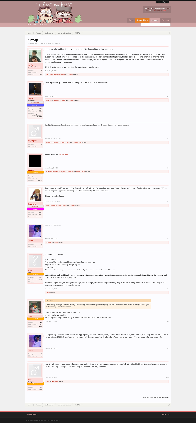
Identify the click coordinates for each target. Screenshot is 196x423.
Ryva (30, 380)
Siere (30, 316)
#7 (167, 289)
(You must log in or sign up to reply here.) (155, 397)
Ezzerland (62, 142)
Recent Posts (43, 24)
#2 (167, 96)
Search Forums (31, 24)
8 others (70, 74)
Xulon (30, 241)
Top (169, 414)
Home (131, 20)
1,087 (40, 109)
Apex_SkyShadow (58, 74)
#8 (167, 321)
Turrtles (64, 205)
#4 (167, 168)
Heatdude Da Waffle (59, 100)
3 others (72, 205)
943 (41, 387)
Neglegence (33, 141)
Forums (154, 20)
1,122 (40, 277)
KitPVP (38, 43)
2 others (71, 100)
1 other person (77, 142)
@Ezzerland (63, 154)
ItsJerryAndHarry (31, 414)
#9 (167, 348)
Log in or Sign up (162, 2)
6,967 (40, 212)
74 (41, 176)
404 (41, 322)
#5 (167, 202)
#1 (167, 71)
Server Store (142, 20)
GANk (56, 242)
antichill (31, 170)
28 (41, 70)
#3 (167, 138)
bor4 (51, 100)
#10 (167, 377)
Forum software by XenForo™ (43, 420)
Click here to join (159, 11)
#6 (167, 238)
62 (41, 244)
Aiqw (47, 74)
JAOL (49, 43)
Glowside (48, 242)
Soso (51, 74)
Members (165, 20)
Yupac (30, 98)
